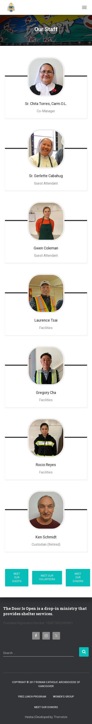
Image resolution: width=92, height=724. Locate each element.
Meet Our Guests (16, 577)
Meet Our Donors (78, 577)
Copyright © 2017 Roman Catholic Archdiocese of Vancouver (46, 684)
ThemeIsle (60, 717)
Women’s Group (63, 696)
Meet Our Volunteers (47, 577)
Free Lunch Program (32, 696)
